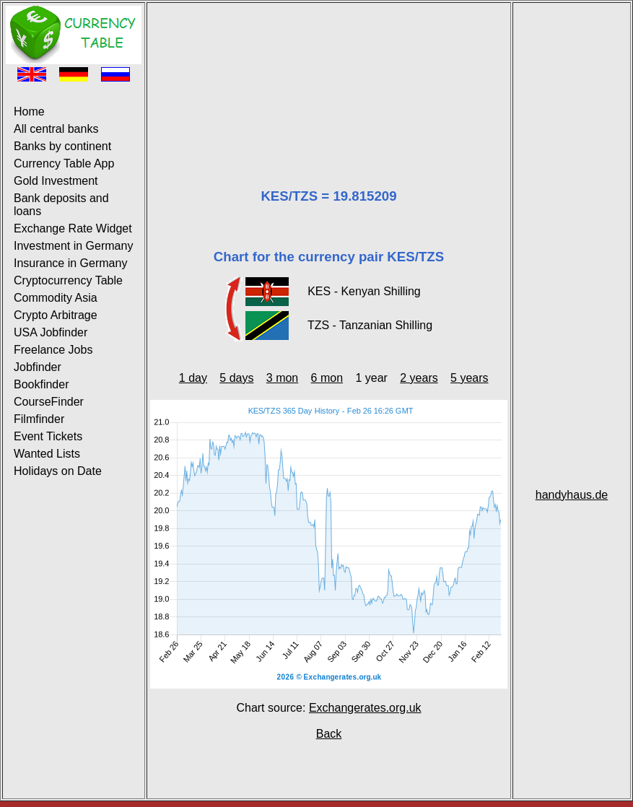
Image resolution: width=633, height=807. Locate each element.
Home (29, 111)
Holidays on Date (58, 471)
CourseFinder (49, 402)
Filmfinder (39, 419)
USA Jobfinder (50, 332)
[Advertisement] (328, 78)
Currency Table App (64, 163)
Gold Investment (56, 181)
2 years (418, 378)
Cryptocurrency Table (68, 280)
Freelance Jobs (53, 350)
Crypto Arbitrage (55, 315)
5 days (236, 378)
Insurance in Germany (70, 263)
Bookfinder (41, 384)
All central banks (56, 129)
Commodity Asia (55, 298)
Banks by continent (62, 146)
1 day (193, 378)
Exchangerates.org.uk (365, 708)
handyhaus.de (572, 495)
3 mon (282, 378)
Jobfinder (37, 367)
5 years (469, 378)
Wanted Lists (47, 454)
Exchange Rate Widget (73, 228)
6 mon (327, 378)
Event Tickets (48, 436)
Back (329, 734)
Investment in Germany (73, 246)
